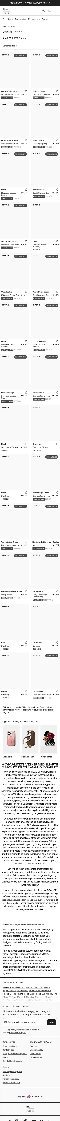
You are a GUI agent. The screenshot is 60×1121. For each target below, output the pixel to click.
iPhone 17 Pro (18, 987)
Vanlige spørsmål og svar (15, 1054)
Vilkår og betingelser (12, 1072)
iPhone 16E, (22, 991)
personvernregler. (17, 1032)
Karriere (6, 1075)
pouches (40, 900)
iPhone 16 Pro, (44, 991)
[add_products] (26, 91)
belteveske (36, 897)
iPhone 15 (39, 994)
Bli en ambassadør (11, 1083)
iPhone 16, (33, 991)
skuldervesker (23, 897)
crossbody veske (10, 903)
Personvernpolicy (11, 1079)
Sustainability (36, 1050)
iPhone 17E (11, 991)
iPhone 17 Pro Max (34, 987)
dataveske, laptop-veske (23, 900)
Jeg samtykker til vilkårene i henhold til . (23, 1031)
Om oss (34, 1046)
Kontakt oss (8, 1050)
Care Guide (35, 1054)
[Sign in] (43, 10)
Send (51, 1022)
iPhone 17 (7, 987)
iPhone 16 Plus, (9, 994)
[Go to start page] (6, 11)
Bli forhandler (36, 1057)
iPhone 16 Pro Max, (25, 994)
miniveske (50, 900)
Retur (5, 1057)
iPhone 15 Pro (50, 994)
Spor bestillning (10, 1046)
